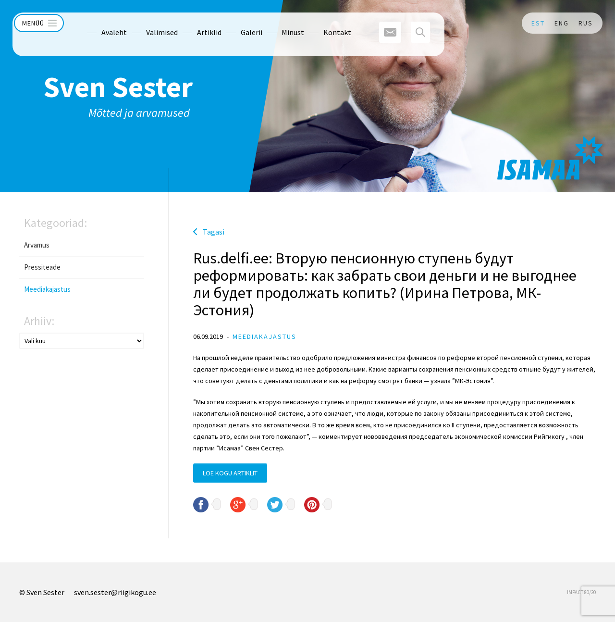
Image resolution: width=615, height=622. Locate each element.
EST (538, 23)
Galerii (233, 23)
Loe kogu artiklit (230, 473)
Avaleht (96, 23)
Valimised (144, 23)
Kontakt (319, 23)
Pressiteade (42, 267)
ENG (561, 23)
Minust (274, 23)
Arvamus (36, 244)
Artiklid (191, 23)
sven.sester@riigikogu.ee (115, 592)
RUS (585, 23)
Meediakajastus (47, 289)
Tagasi (213, 231)
